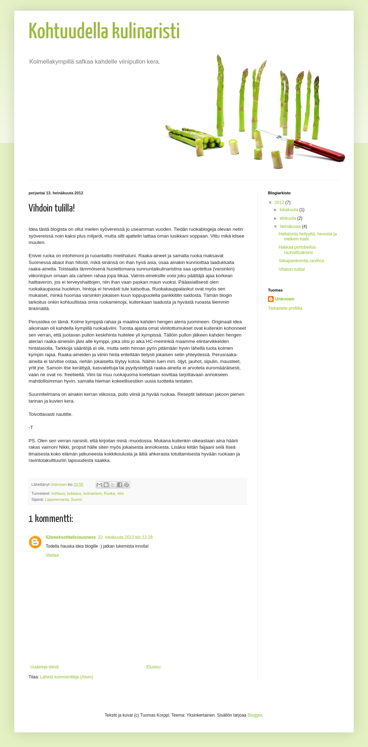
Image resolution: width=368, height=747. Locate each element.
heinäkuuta (291, 226)
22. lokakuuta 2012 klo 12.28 (125, 537)
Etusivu (153, 666)
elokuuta (288, 218)
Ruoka (109, 493)
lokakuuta (289, 209)
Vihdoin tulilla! (292, 269)
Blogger (255, 715)
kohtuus (58, 493)
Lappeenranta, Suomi (63, 499)
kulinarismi (92, 493)
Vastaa (52, 555)
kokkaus (74, 493)
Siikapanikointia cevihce (301, 260)
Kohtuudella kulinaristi (104, 33)
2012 (280, 202)
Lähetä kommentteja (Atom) (66, 676)
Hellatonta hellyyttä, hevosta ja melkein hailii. (308, 236)
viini (120, 493)
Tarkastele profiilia (285, 308)
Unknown (284, 299)
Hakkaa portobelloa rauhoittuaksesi (297, 250)
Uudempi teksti (44, 666)
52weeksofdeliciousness (71, 537)
